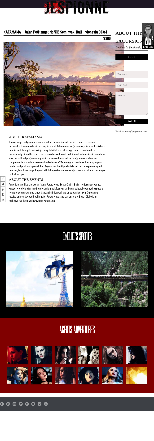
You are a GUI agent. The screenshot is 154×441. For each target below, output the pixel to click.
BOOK (131, 57)
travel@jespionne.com (136, 131)
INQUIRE (132, 121)
